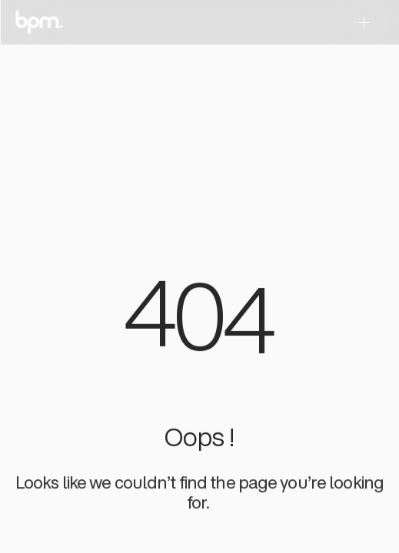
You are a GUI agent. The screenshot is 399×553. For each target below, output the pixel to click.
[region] (200, 323)
